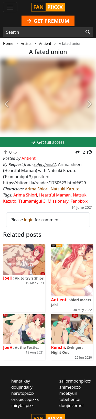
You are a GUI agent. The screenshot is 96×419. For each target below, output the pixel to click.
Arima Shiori (36, 189)
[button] (7, 104)
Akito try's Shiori (30, 278)
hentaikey (20, 381)
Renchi (58, 347)
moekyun (68, 393)
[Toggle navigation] (10, 7)
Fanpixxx (79, 201)
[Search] (87, 32)
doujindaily (22, 387)
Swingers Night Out (67, 350)
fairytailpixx (22, 405)
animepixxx (70, 387)
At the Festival (27, 347)
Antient (59, 300)
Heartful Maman (55, 195)
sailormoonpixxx (75, 381)
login (29, 219)
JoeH (8, 278)
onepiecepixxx (25, 399)
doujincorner (71, 405)
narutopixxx (22, 393)
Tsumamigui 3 (32, 201)
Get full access (48, 142)
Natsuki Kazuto (65, 189)
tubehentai (69, 399)
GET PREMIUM (48, 20)
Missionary (58, 201)
